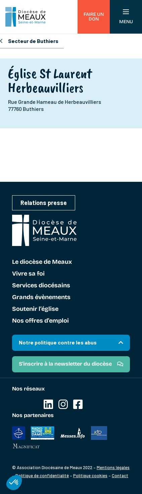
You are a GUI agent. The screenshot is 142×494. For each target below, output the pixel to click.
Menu (126, 17)
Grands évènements (41, 297)
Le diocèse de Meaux (42, 262)
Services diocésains (41, 285)
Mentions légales (113, 467)
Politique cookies (90, 475)
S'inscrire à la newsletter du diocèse (65, 364)
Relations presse (43, 202)
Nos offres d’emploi (40, 321)
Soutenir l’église (35, 309)
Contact (120, 475)
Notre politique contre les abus (58, 342)
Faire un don (94, 16)
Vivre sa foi (28, 274)
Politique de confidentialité (42, 475)
